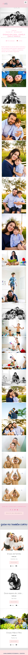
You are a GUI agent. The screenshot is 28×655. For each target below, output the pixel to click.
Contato (22, 653)
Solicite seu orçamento (14, 513)
